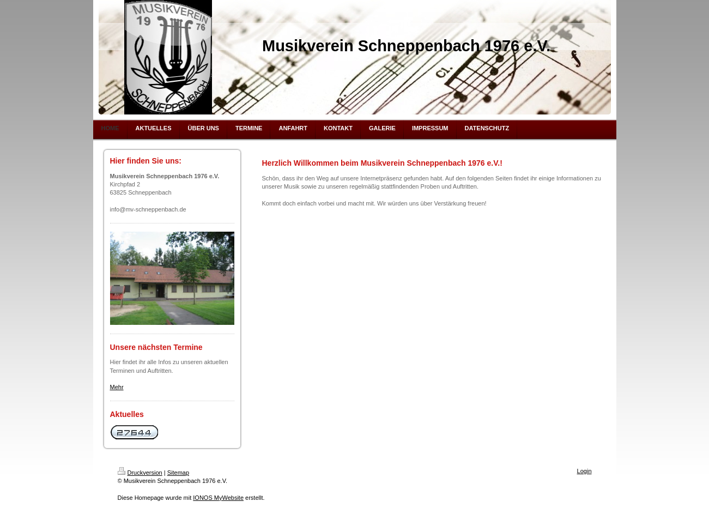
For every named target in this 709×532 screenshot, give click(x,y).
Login (584, 471)
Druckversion (140, 472)
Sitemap (178, 472)
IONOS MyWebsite (218, 497)
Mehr (117, 387)
